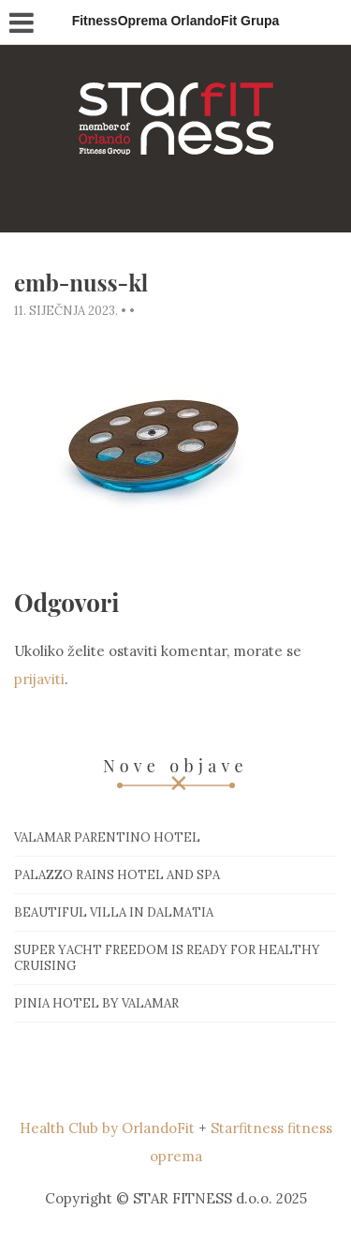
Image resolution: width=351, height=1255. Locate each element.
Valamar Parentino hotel (107, 837)
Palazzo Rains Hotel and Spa (117, 875)
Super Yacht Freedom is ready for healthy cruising (167, 958)
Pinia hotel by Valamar (96, 1003)
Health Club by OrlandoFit (107, 1128)
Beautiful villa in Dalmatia (113, 912)
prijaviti (39, 679)
